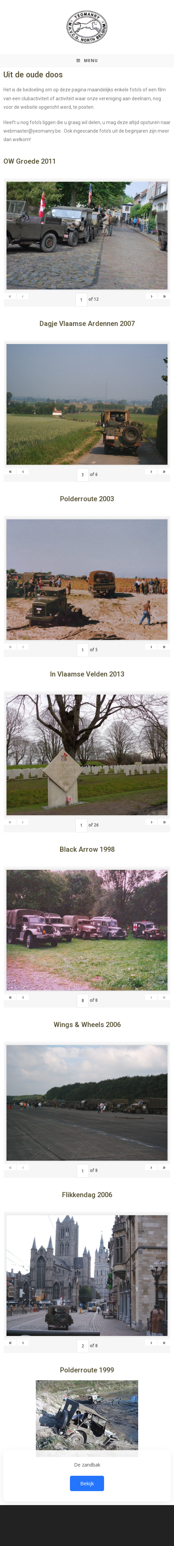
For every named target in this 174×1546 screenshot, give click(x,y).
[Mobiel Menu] (87, 61)
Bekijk (87, 1483)
